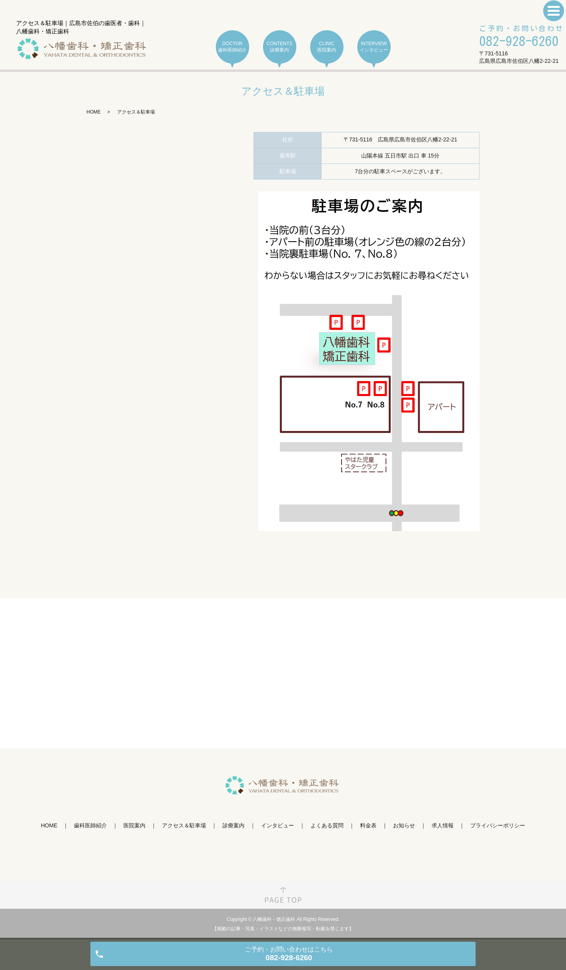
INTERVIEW (374, 47)
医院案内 (134, 825)
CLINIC (327, 47)
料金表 (368, 825)
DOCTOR (232, 47)
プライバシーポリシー (497, 825)
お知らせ (404, 825)
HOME (93, 112)
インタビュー (277, 825)
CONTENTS (279, 47)
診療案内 (233, 825)
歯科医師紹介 (90, 825)
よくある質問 (327, 825)
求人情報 (443, 825)
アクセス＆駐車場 (184, 825)
